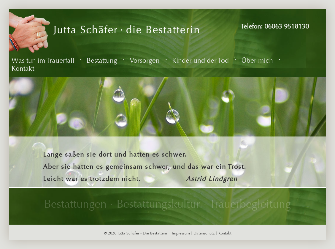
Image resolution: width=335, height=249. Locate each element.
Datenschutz (204, 233)
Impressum (181, 233)
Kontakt (224, 233)
